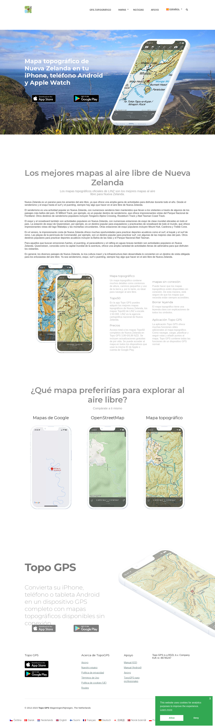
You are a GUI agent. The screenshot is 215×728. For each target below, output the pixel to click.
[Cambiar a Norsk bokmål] (137, 720)
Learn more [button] (166, 709)
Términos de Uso (90, 677)
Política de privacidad (92, 672)
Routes (85, 687)
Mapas (122, 9)
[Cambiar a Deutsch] (104, 720)
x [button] (210, 698)
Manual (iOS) (130, 662)
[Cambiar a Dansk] (29, 720)
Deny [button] (196, 718)
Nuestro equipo (89, 667)
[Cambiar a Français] (89, 720)
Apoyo (155, 9)
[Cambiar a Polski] (154, 720)
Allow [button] (172, 718)
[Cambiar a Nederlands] (45, 720)
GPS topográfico (100, 9)
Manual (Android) (133, 667)
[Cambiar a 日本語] (119, 720)
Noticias (138, 9)
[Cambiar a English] (61, 720)
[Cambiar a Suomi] (75, 720)
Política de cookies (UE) (93, 682)
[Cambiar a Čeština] (15, 720)
